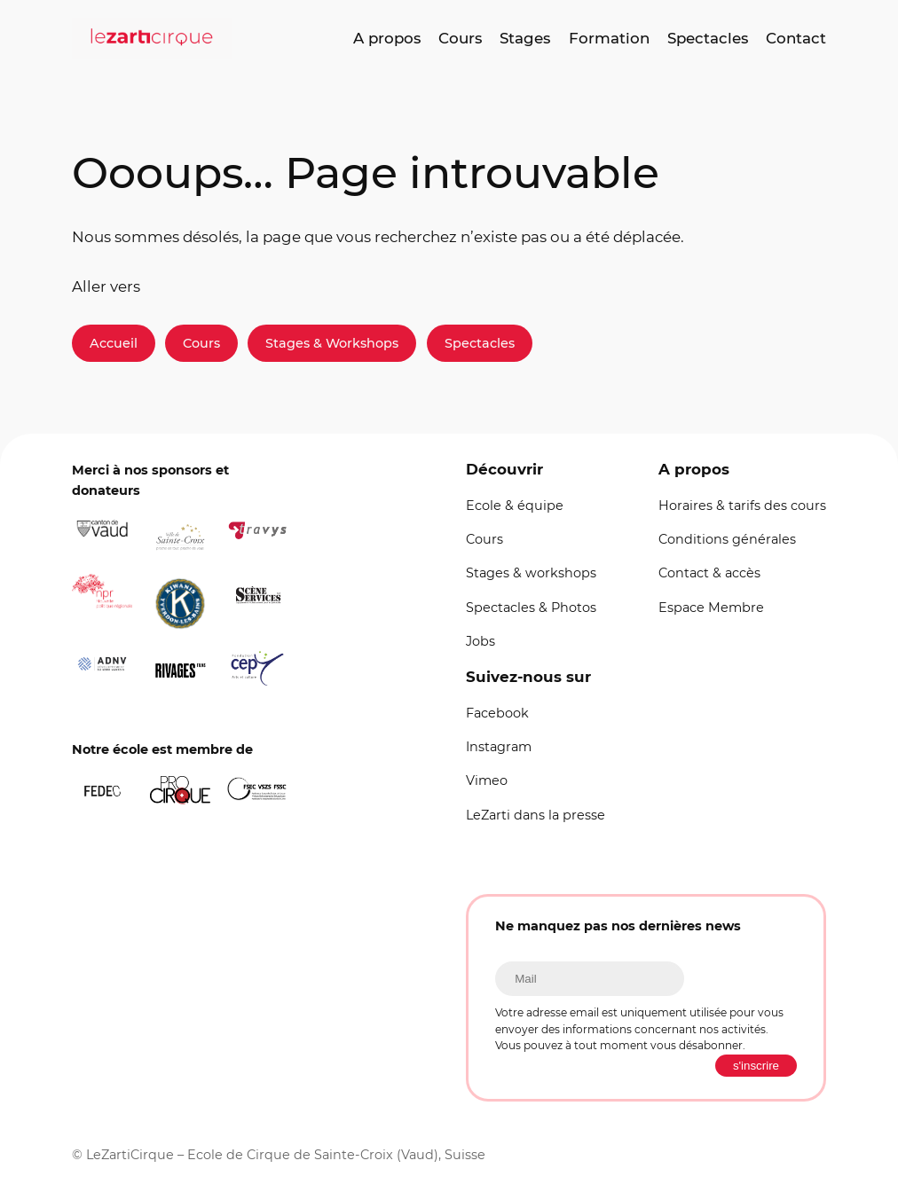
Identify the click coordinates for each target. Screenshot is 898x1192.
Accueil (114, 343)
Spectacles (480, 343)
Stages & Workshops (331, 343)
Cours (201, 343)
